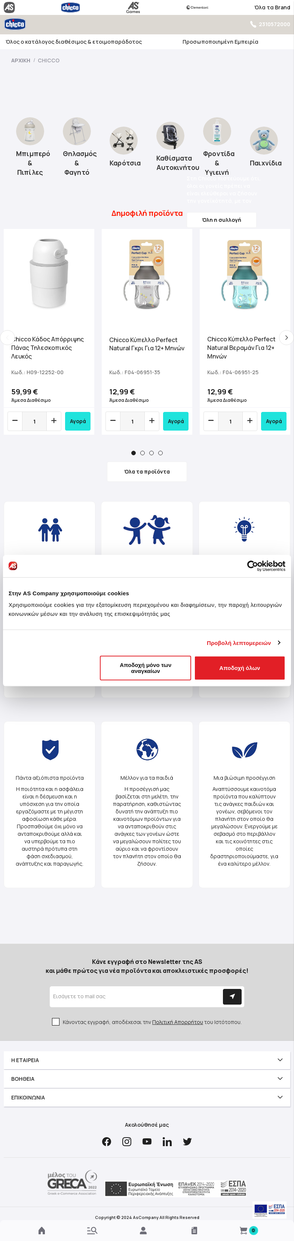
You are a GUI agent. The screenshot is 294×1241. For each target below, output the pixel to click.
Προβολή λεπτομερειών (239, 642)
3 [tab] (151, 453)
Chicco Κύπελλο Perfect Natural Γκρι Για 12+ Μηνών (146, 344)
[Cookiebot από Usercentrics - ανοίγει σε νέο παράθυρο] (252, 565)
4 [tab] (160, 453)
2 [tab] (142, 453)
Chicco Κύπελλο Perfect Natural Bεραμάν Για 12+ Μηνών (241, 347)
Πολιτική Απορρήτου (177, 1022)
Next (286, 337)
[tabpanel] (49, 332)
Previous (7, 337)
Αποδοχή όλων (239, 668)
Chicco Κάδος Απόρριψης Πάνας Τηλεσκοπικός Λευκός (47, 347)
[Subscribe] (232, 997)
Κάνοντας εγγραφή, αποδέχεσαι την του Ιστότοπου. (152, 1022)
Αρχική (21, 60)
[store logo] (15, 24)
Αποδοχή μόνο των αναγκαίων (145, 668)
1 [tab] (133, 453)
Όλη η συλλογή (221, 219)
